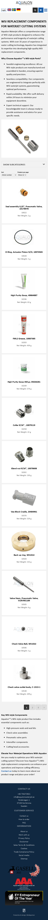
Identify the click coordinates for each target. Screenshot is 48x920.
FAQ (24, 822)
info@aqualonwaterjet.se (24, 796)
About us (24, 831)
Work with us (24, 834)
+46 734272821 (24, 793)
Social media (24, 855)
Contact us (24, 815)
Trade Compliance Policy (24, 851)
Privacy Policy (24, 838)
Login (4, 10)
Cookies (24, 848)
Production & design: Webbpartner (24, 915)
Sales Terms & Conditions (24, 845)
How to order (24, 819)
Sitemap (24, 858)
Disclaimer (24, 841)
